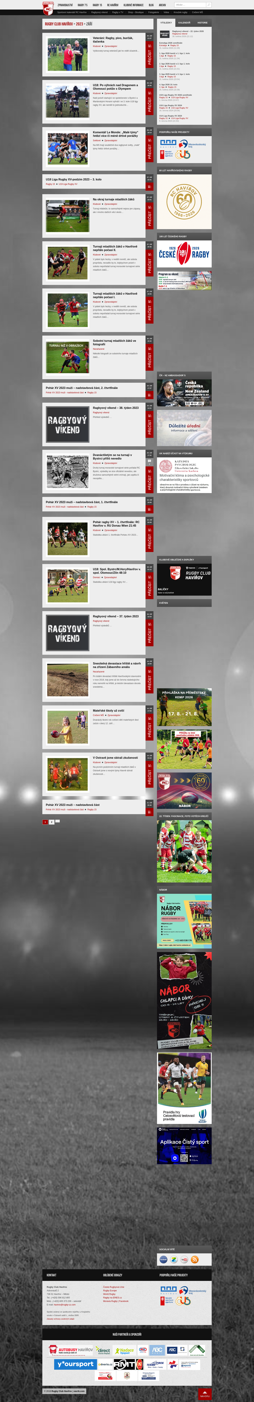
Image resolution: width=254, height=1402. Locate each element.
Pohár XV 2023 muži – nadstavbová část (72, 804)
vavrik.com (79, 1391)
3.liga (161, 77)
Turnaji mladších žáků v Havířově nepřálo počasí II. (115, 248)
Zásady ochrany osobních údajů (60, 1319)
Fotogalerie (153, 12)
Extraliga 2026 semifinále (170, 43)
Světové (97, 140)
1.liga (161, 56)
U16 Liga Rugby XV (179, 108)
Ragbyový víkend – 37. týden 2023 (116, 616)
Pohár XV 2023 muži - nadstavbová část (65, 392)
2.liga (161, 66)
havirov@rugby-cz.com (65, 1304)
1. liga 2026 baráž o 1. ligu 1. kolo (174, 53)
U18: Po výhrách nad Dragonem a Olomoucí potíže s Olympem (115, 87)
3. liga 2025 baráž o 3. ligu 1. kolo (174, 74)
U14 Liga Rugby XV (179, 118)
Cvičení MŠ (197, 12)
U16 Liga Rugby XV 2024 (170, 105)
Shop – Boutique (136, 12)
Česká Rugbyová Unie (113, 1287)
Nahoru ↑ (205, 1394)
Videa (166, 12)
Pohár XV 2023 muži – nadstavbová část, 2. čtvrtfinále (82, 387)
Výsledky (166, 23)
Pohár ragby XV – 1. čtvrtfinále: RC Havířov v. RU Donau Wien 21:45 (116, 524)
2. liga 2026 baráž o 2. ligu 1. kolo (174, 64)
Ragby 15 (97, 5)
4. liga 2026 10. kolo (168, 84)
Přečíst (149, 54)
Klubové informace (134, 5)
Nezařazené (98, 349)
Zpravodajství (65, 5)
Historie (202, 23)
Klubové (97, 46)
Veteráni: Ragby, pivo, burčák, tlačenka (113, 40)
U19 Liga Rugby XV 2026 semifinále (175, 95)
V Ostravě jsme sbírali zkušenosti (115, 757)
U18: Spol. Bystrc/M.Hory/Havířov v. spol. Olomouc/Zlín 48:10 (117, 571)
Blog (151, 5)
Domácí (96, 577)
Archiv (162, 5)
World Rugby (109, 1294)
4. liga (161, 87)
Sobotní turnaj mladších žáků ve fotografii (114, 342)
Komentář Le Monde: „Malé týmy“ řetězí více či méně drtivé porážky (115, 134)
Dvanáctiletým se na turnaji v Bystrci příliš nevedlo (112, 457)
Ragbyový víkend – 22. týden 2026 (188, 31)
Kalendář (184, 23)
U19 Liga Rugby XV (68, 184)
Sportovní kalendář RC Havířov (72, 12)
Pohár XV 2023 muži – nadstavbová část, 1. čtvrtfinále (82, 502)
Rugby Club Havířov (62, 1391)
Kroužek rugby (180, 12)
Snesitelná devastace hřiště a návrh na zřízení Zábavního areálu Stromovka (117, 667)
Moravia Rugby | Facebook (115, 1301)
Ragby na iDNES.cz (112, 1297)
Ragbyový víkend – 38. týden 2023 (116, 407)
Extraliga (163, 45)
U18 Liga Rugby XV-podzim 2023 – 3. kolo (74, 179)
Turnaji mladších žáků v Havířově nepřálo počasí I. (115, 295)
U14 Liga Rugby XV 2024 (170, 116)
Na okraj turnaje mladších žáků (113, 199)
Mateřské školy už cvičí (108, 710)
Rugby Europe (110, 1290)
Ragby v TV (117, 12)
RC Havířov (112, 5)
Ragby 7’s (82, 5)
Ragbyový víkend (99, 12)
